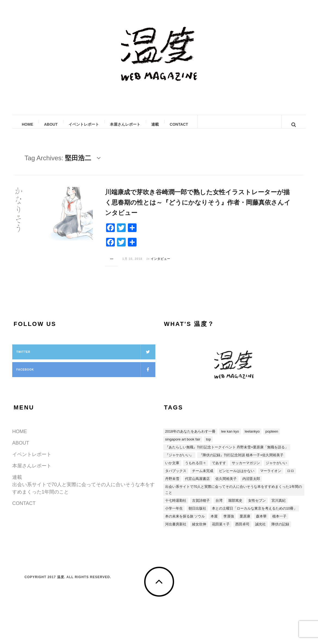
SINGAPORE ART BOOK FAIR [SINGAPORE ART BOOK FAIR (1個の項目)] (182, 445)
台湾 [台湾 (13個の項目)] (219, 506)
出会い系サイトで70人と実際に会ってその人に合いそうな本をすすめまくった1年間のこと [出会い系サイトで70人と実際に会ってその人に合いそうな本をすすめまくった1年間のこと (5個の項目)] (233, 495)
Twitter (85, 357)
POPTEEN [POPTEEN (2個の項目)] (271, 437)
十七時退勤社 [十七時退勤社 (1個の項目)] (175, 506)
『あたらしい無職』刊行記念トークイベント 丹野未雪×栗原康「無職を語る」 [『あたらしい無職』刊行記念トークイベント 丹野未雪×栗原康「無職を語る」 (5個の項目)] (226, 453)
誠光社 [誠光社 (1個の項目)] (260, 530)
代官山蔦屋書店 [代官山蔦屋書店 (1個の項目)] (197, 484)
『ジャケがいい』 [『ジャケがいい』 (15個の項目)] (179, 460)
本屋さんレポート (125, 124)
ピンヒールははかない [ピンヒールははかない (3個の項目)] (236, 476)
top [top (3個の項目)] (208, 445)
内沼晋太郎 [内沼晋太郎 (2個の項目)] (251, 484)
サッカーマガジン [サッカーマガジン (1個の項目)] (246, 468)
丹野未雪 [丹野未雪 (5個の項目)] (172, 484)
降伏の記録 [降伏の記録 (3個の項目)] (280, 530)
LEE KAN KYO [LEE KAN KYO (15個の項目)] (230, 437)
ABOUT (51, 124)
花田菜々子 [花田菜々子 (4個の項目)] (221, 530)
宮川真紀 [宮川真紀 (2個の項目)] (278, 506)
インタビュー (160, 264)
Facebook (85, 375)
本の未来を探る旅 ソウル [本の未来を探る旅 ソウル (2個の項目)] (185, 522)
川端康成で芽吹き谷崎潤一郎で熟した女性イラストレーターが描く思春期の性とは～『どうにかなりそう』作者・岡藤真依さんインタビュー (198, 208)
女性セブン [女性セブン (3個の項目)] (257, 506)
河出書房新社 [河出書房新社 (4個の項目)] (175, 530)
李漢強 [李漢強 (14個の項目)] (228, 522)
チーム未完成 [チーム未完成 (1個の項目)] (202, 476)
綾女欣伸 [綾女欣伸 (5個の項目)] (199, 530)
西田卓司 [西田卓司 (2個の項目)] (242, 530)
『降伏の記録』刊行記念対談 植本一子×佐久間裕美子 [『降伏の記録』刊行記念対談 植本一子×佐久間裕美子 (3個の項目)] (241, 460)
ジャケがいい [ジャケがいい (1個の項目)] (276, 468)
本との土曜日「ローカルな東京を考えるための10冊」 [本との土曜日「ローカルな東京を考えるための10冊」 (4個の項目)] (254, 514)
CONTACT (179, 124)
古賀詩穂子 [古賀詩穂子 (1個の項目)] (201, 506)
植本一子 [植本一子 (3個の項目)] (279, 522)
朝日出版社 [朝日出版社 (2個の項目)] (197, 514)
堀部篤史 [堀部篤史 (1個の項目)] (235, 506)
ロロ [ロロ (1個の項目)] (290, 476)
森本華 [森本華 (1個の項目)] (261, 522)
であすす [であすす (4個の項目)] (219, 468)
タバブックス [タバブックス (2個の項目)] (175, 476)
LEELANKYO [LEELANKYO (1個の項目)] (252, 437)
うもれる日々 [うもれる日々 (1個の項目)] (195, 468)
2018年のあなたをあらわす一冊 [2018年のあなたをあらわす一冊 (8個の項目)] (190, 437)
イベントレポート (84, 124)
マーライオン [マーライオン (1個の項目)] (270, 476)
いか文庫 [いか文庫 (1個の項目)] (172, 468)
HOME (27, 124)
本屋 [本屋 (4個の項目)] (214, 522)
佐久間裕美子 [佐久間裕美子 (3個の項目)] (226, 484)
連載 (155, 124)
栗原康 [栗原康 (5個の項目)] (245, 522)
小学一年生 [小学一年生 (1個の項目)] (174, 514)
